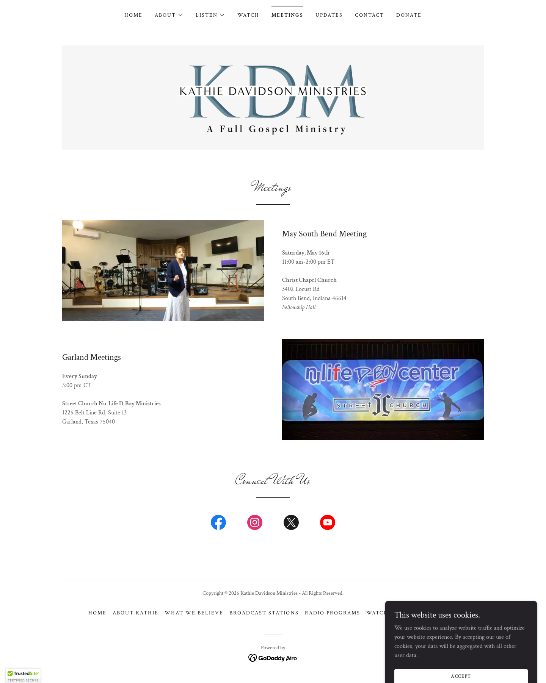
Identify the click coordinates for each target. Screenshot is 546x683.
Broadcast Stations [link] (263, 613)
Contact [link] (369, 15)
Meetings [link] (287, 15)
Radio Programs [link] (332, 613)
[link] (273, 97)
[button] (169, 15)
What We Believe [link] (194, 613)
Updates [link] (329, 15)
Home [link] (133, 15)
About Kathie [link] (135, 613)
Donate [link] (409, 15)
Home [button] (97, 613)
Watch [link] (248, 15)
